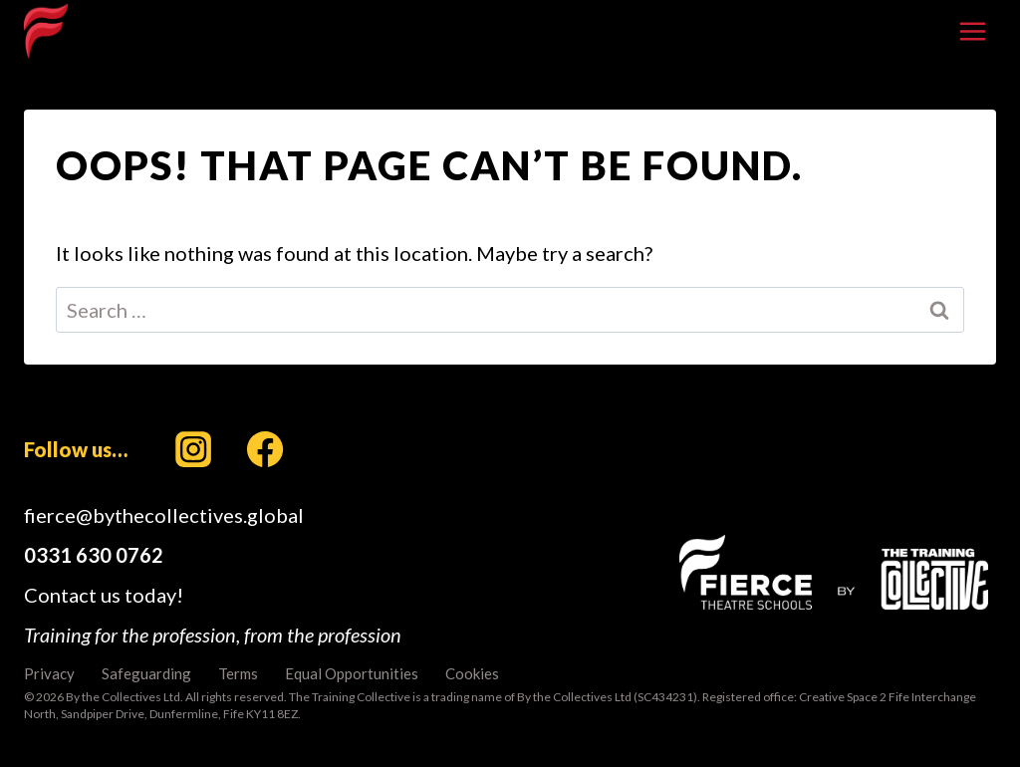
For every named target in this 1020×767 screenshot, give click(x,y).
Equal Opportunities (351, 673)
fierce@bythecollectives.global (164, 515)
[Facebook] (265, 449)
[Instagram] (193, 449)
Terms (238, 673)
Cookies (472, 673)
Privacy (49, 673)
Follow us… (76, 449)
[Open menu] (972, 31)
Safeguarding (146, 673)
